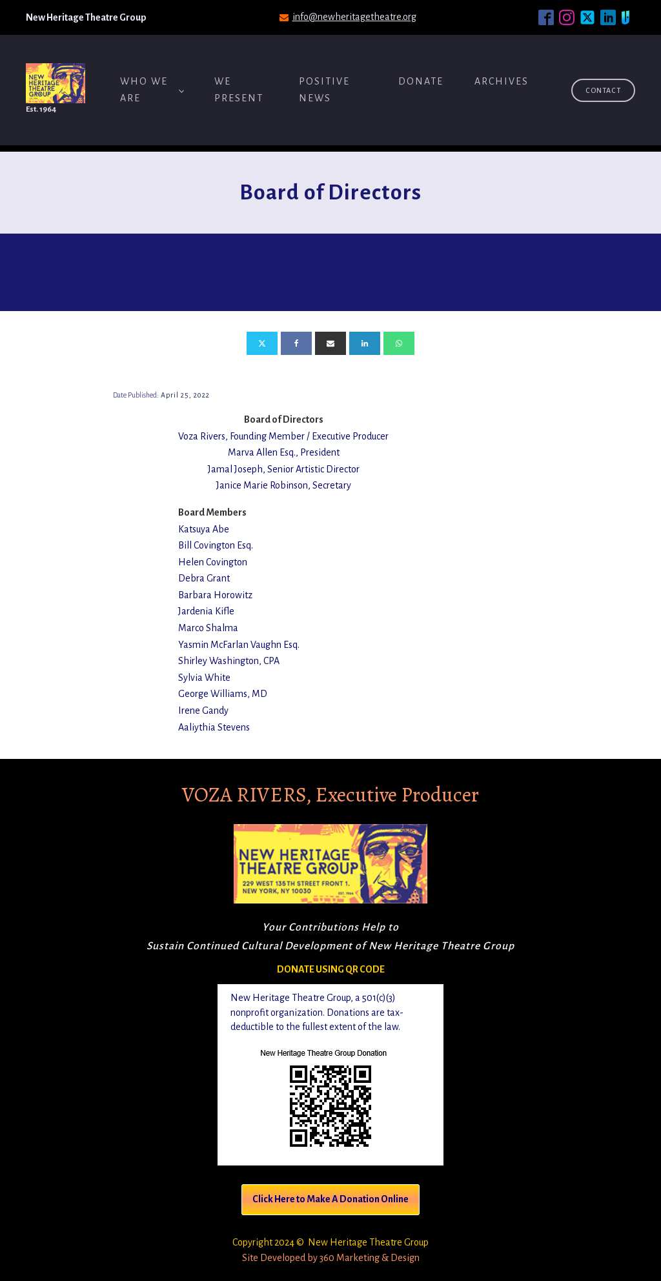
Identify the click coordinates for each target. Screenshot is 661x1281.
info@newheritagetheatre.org (354, 17)
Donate (420, 81)
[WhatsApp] (398, 343)
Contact (603, 90)
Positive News (324, 89)
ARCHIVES (501, 81)
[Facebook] (296, 343)
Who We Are (144, 89)
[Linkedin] (364, 343)
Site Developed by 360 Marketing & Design (331, 1258)
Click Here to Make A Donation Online (330, 1199)
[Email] (330, 343)
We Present (238, 89)
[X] (262, 343)
